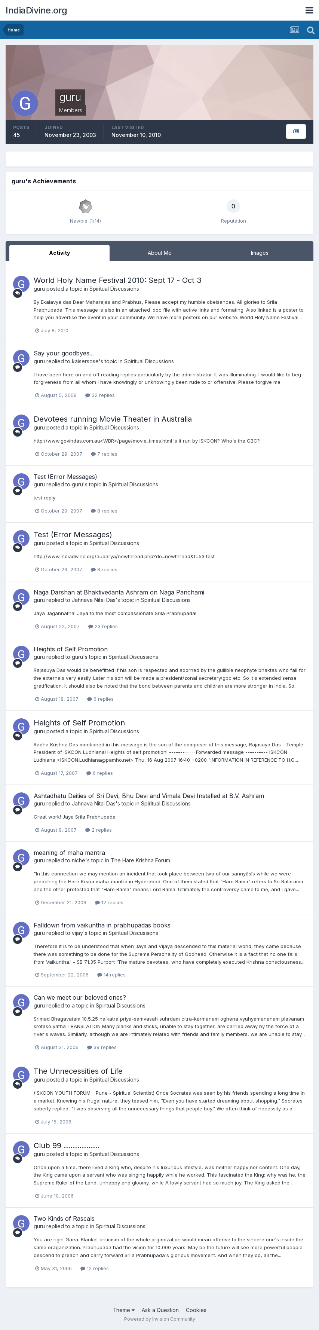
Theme (124, 1310)
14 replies (111, 975)
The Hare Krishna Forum (140, 860)
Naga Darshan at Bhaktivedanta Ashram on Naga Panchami (119, 592)
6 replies (100, 699)
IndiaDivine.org (36, 10)
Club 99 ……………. (66, 1145)
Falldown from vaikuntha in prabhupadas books (102, 925)
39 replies (102, 1047)
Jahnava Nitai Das (94, 600)
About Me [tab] (160, 253)
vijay (77, 933)
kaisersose (85, 361)
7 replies (104, 454)
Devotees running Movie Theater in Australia (113, 419)
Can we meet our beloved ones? (80, 997)
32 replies (100, 395)
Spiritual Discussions (114, 288)
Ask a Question (160, 1310)
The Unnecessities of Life (78, 1071)
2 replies (98, 830)
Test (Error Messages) (65, 476)
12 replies (109, 902)
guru (39, 288)
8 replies (104, 511)
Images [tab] (260, 253)
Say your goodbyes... (64, 353)
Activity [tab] (59, 253)
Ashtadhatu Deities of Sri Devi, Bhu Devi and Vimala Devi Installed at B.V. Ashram (149, 795)
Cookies (196, 1310)
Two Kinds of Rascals (64, 1218)
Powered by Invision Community (159, 1319)
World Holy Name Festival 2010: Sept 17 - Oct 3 (118, 280)
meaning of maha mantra (69, 852)
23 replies (103, 626)
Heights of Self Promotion (71, 649)
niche (78, 860)
